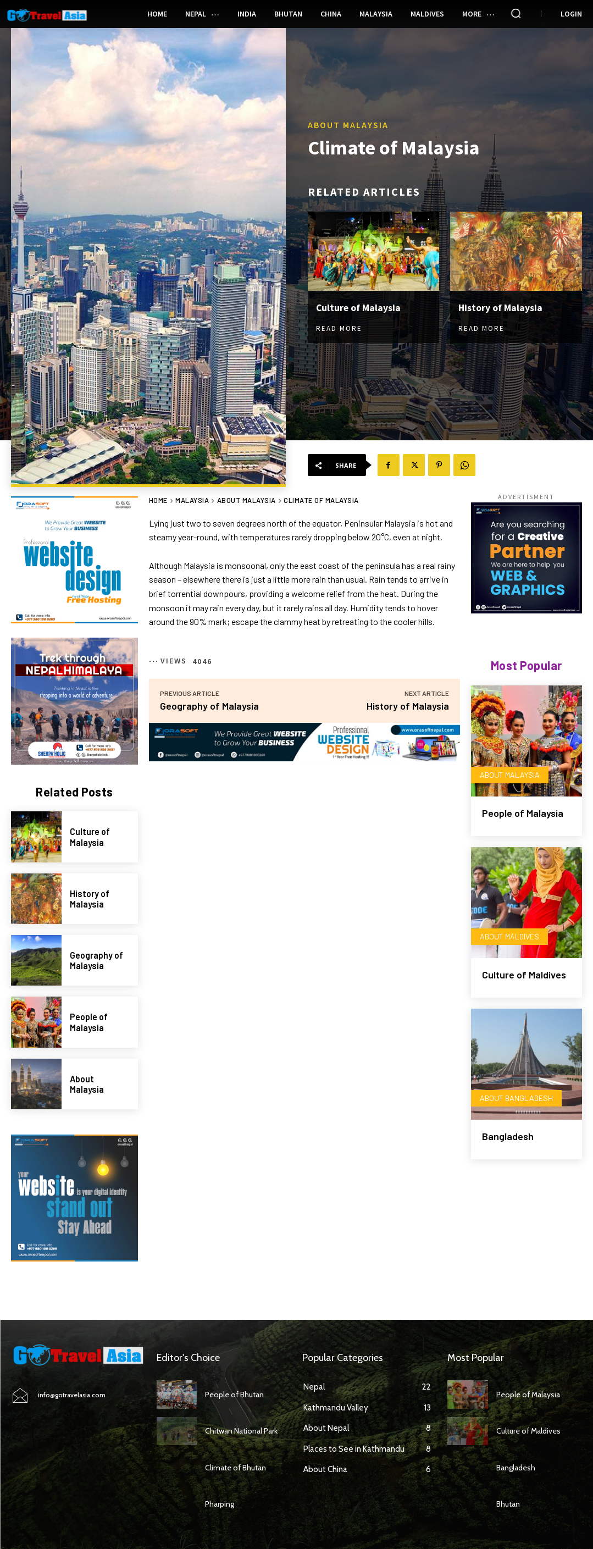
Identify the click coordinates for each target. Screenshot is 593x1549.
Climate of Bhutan (235, 1468)
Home (158, 500)
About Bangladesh (516, 1098)
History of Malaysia (500, 307)
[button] (516, 13)
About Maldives (509, 936)
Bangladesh (508, 1136)
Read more (339, 328)
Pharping (219, 1504)
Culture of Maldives (524, 975)
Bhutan (508, 1504)
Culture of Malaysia (359, 307)
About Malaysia (348, 124)
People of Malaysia (89, 1021)
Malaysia (192, 500)
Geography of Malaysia (96, 960)
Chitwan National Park (241, 1431)
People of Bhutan (234, 1394)
